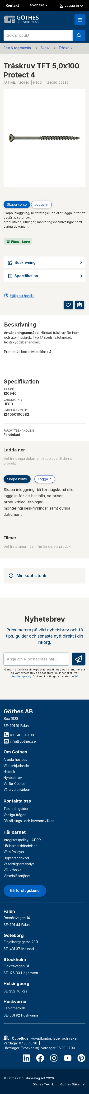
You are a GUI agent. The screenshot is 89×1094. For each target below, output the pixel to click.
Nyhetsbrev (13, 778)
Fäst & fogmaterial (18, 48)
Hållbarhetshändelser (20, 846)
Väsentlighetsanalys (19, 864)
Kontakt (12, 5)
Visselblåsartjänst (17, 876)
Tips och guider (16, 809)
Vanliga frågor (15, 815)
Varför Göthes (14, 784)
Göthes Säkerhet (72, 1084)
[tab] (44, 575)
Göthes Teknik (44, 1084)
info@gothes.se (20, 741)
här (77, 676)
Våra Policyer (14, 852)
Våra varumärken (17, 789)
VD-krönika (12, 870)
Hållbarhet (15, 832)
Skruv (45, 48)
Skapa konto (17, 204)
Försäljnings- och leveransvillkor (29, 821)
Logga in (71, 5)
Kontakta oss (17, 800)
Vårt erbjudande (16, 766)
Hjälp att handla (22, 295)
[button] (80, 19)
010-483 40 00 (19, 735)
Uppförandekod (16, 858)
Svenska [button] (39, 5)
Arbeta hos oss (15, 759)
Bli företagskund (25, 890)
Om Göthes (15, 751)
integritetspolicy (20, 676)
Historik (9, 772)
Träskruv (65, 48)
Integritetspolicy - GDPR (22, 840)
